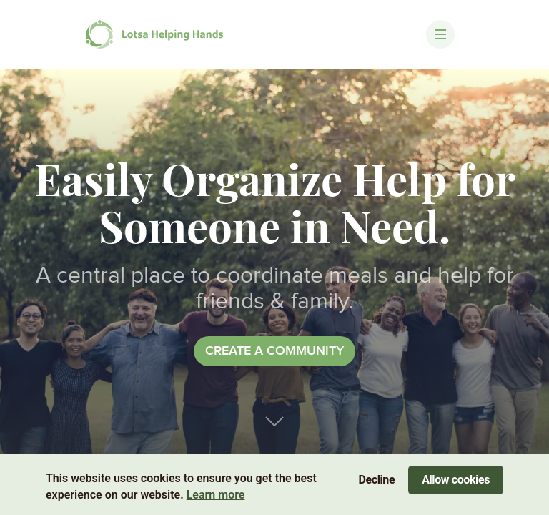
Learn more (216, 494)
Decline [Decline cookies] (377, 479)
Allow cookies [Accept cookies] (456, 479)
